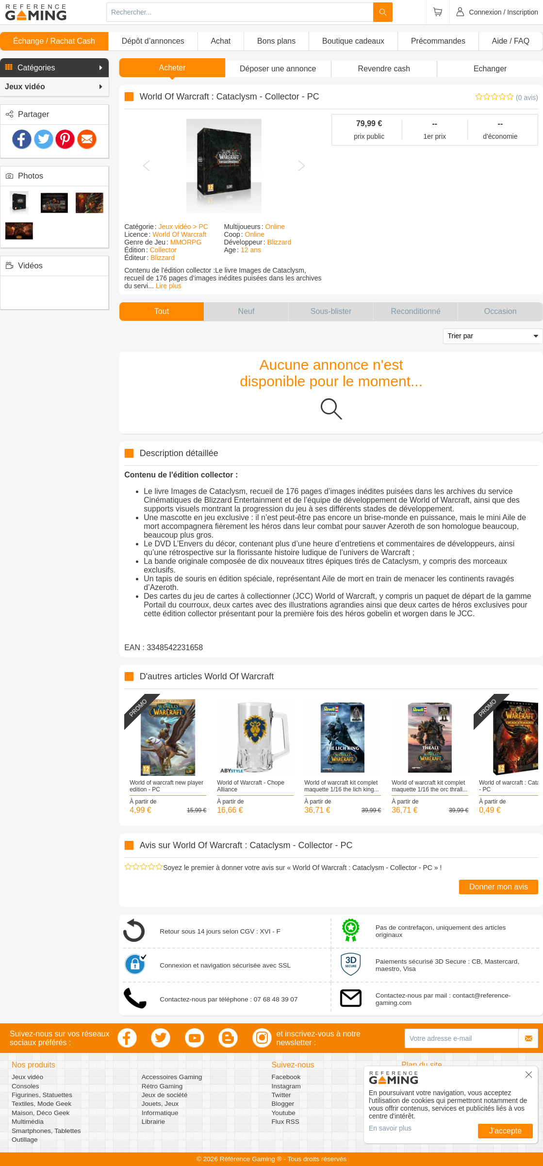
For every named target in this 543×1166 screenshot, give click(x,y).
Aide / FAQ (510, 41)
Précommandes (438, 41)
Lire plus (168, 286)
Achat (220, 41)
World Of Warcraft (179, 234)
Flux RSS (285, 1121)
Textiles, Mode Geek (41, 1103)
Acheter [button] (172, 68)
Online (275, 226)
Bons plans (276, 41)
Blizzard (162, 258)
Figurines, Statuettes (42, 1095)
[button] (54, 68)
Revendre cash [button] (384, 69)
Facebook (286, 1077)
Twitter (281, 1095)
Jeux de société (164, 1095)
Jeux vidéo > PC (183, 226)
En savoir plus (390, 1128)
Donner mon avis (498, 887)
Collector (163, 250)
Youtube (284, 1113)
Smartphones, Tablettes (46, 1130)
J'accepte (505, 1131)
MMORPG (186, 242)
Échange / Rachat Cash (54, 41)
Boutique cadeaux (353, 41)
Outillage (25, 1139)
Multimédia (28, 1121)
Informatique (160, 1113)
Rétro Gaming (162, 1086)
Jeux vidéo (27, 1077)
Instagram (286, 1086)
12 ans (251, 250)
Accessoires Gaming (172, 1077)
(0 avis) (527, 97)
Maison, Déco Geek (40, 1113)
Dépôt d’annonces (153, 41)
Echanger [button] (490, 69)
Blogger (283, 1103)
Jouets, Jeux (160, 1103)
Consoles (25, 1086)
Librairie (153, 1121)
